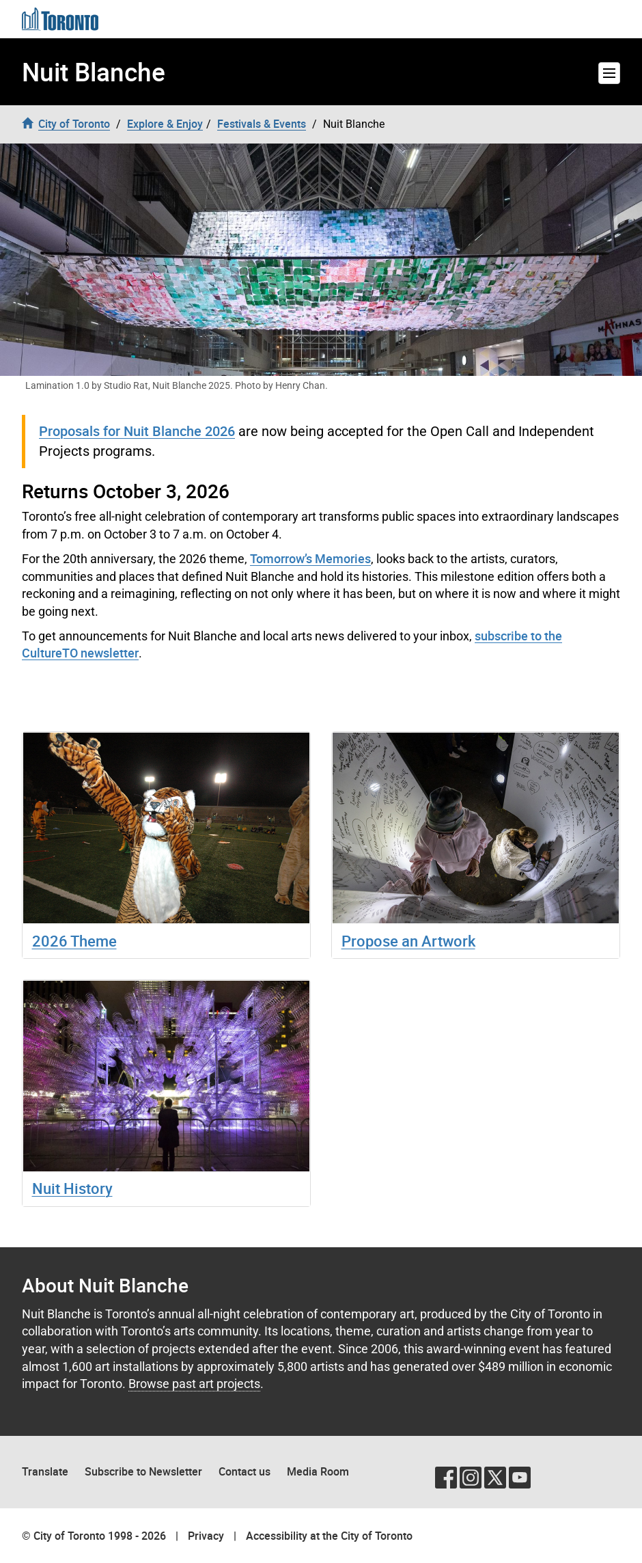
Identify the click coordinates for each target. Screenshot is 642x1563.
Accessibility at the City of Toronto (329, 1535)
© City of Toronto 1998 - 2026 (94, 1535)
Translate (45, 1471)
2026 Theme (74, 941)
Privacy (206, 1535)
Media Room (318, 1471)
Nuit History (72, 1188)
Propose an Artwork (408, 941)
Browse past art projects (194, 1383)
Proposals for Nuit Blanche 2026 (137, 431)
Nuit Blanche (93, 72)
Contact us (244, 1471)
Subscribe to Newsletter (143, 1471)
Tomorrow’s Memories (310, 558)
